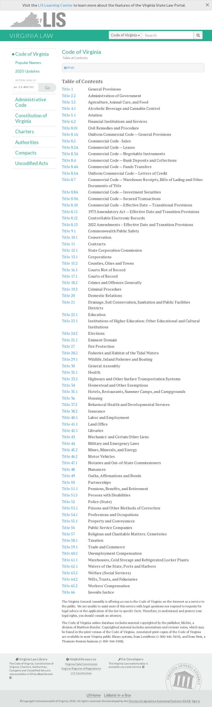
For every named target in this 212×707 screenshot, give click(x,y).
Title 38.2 (70, 411)
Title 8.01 (70, 128)
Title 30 (68, 365)
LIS (41, 19)
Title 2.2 (69, 95)
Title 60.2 (70, 553)
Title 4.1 (69, 108)
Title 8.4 (69, 160)
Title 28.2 (70, 352)
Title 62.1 (70, 566)
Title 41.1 (70, 424)
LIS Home (94, 695)
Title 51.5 (70, 495)
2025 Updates (27, 71)
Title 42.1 (70, 430)
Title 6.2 (69, 121)
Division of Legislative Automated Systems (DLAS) (160, 701)
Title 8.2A (70, 147)
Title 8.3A (70, 153)
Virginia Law (31, 35)
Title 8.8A (70, 192)
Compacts (25, 153)
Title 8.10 (70, 205)
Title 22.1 (70, 314)
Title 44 (68, 443)
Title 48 (68, 469)
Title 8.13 (70, 224)
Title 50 (68, 482)
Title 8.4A (70, 166)
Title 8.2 (69, 140)
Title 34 (68, 385)
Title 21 (68, 302)
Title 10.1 (70, 237)
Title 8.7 (69, 179)
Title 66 (68, 592)
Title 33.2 (70, 378)
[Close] (207, 4)
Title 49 (68, 475)
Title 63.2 (70, 572)
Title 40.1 (70, 417)
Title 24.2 (70, 333)
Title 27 (68, 346)
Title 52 (68, 501)
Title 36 (68, 398)
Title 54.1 (70, 514)
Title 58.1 (70, 540)
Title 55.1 (70, 520)
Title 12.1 (70, 250)
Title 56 (68, 527)
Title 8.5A (70, 173)
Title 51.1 (70, 488)
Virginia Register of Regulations (81, 668)
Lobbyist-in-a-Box (117, 695)
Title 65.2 (70, 585)
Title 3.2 (69, 102)
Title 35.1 (70, 391)
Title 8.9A (70, 198)
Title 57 (68, 533)
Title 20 (68, 295)
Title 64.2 (70, 579)
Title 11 (68, 243)
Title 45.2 (70, 449)
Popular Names (28, 62)
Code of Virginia (125, 35)
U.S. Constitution (81, 673)
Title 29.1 (70, 359)
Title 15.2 (70, 263)
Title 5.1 (69, 115)
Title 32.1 (70, 372)
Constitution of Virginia (31, 118)
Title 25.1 (70, 339)
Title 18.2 (70, 282)
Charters (24, 131)
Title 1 (67, 89)
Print (69, 67)
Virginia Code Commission (81, 664)
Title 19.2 (70, 289)
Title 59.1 (70, 546)
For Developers (131, 659)
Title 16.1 (70, 269)
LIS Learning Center (55, 5)
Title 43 (68, 436)
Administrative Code (30, 102)
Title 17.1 (69, 276)
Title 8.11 (70, 211)
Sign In (196, 701)
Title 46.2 (70, 456)
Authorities (27, 142)
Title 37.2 (69, 404)
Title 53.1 (70, 508)
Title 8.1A (70, 134)
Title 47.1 (69, 462)
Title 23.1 (70, 320)
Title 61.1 (70, 559)
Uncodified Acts (31, 163)
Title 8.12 (70, 217)
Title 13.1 (70, 256)
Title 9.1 (69, 230)
